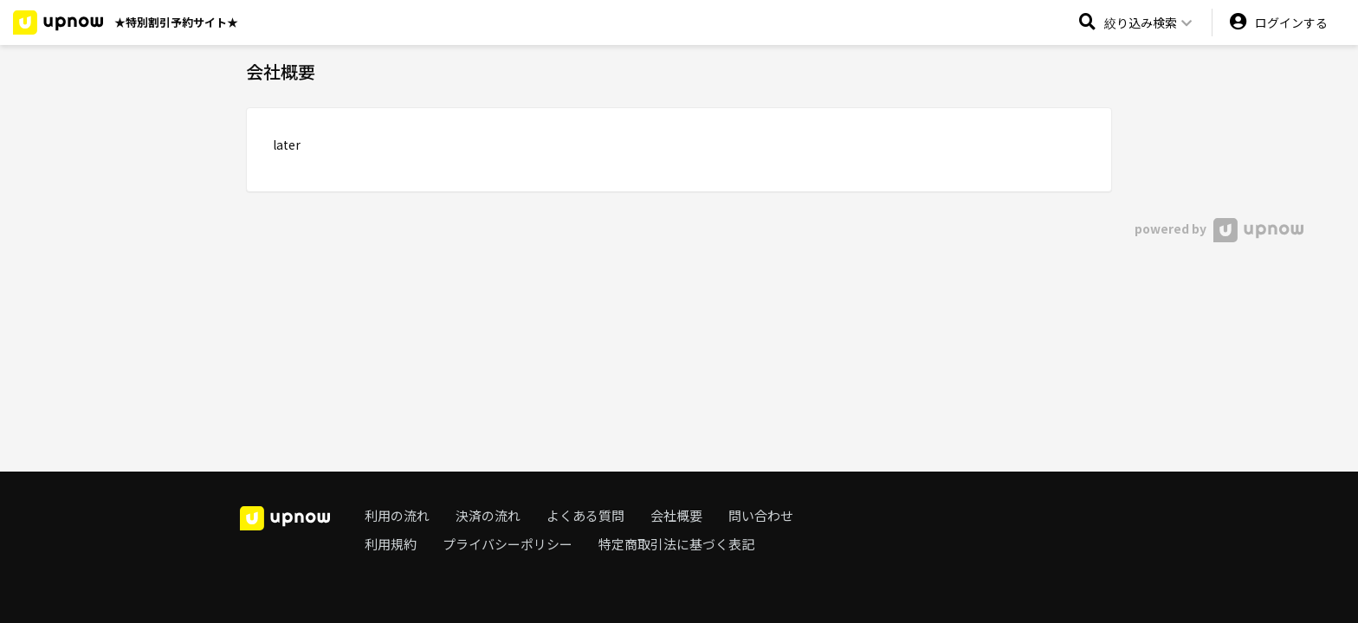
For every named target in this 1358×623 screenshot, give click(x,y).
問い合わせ (760, 515)
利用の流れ (397, 515)
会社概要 (676, 515)
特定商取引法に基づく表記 (676, 544)
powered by (1219, 228)
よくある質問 (585, 515)
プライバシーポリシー (507, 544)
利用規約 (391, 544)
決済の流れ (488, 515)
